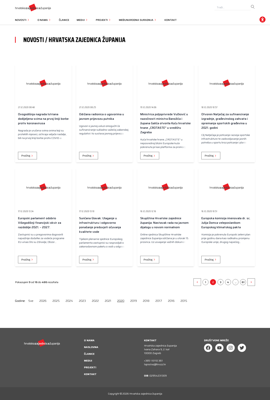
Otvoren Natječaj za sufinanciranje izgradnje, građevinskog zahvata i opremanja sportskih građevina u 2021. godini (225, 121)
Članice (64, 20)
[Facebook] (208, 348)
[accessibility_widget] (262, 19)
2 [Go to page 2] (213, 282)
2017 (158, 300)
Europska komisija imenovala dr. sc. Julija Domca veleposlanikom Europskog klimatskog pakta (225, 223)
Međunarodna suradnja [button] (138, 20)
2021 (108, 300)
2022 (95, 300)
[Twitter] (242, 348)
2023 (82, 300)
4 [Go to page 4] (228, 282)
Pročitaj (27, 156)
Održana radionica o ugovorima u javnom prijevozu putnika (101, 116)
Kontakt (170, 20)
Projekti (90, 367)
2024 (69, 300)
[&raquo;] (251, 282)
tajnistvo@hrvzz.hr (155, 364)
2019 (133, 300)
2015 (184, 300)
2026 (42, 300)
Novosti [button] (22, 20)
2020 (120, 300)
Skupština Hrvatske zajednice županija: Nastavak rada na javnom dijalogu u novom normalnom (164, 223)
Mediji (88, 361)
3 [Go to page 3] (220, 282)
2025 (56, 300)
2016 (171, 300)
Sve (30, 300)
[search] (252, 7)
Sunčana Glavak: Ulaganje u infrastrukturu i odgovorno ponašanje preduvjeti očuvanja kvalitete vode (100, 225)
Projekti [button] (103, 20)
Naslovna (91, 347)
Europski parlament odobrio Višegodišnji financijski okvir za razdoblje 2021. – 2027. (39, 223)
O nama (89, 340)
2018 (146, 300)
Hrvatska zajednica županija (145, 394)
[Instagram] (230, 348)
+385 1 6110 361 (153, 361)
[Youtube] (219, 348)
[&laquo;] (197, 282)
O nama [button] (44, 20)
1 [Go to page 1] (205, 282)
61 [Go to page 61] (243, 282)
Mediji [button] (82, 20)
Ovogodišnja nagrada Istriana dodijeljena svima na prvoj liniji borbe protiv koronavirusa (43, 119)
